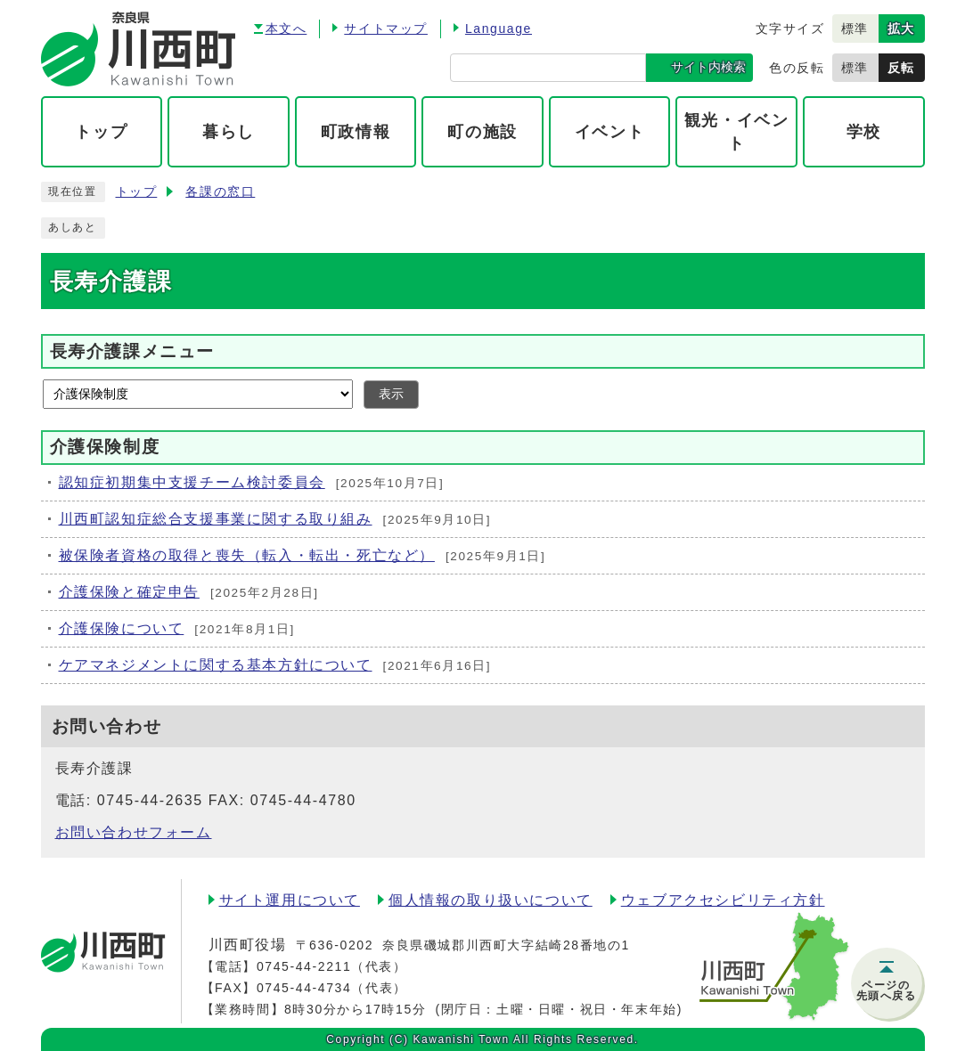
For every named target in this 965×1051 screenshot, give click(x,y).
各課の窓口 (220, 192)
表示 (391, 394)
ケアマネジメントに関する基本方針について (215, 664)
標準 (855, 28)
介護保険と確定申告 (129, 591)
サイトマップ (386, 28)
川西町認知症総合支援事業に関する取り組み (215, 518)
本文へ (286, 28)
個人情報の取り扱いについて (490, 900)
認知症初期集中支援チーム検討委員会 (192, 482)
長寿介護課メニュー (132, 351)
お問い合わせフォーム (133, 832)
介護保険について (121, 628)
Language (498, 28)
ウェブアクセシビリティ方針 (723, 900)
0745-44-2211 (304, 966)
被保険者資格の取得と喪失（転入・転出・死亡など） (247, 555)
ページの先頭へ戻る (886, 990)
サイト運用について (289, 900)
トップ (137, 192)
